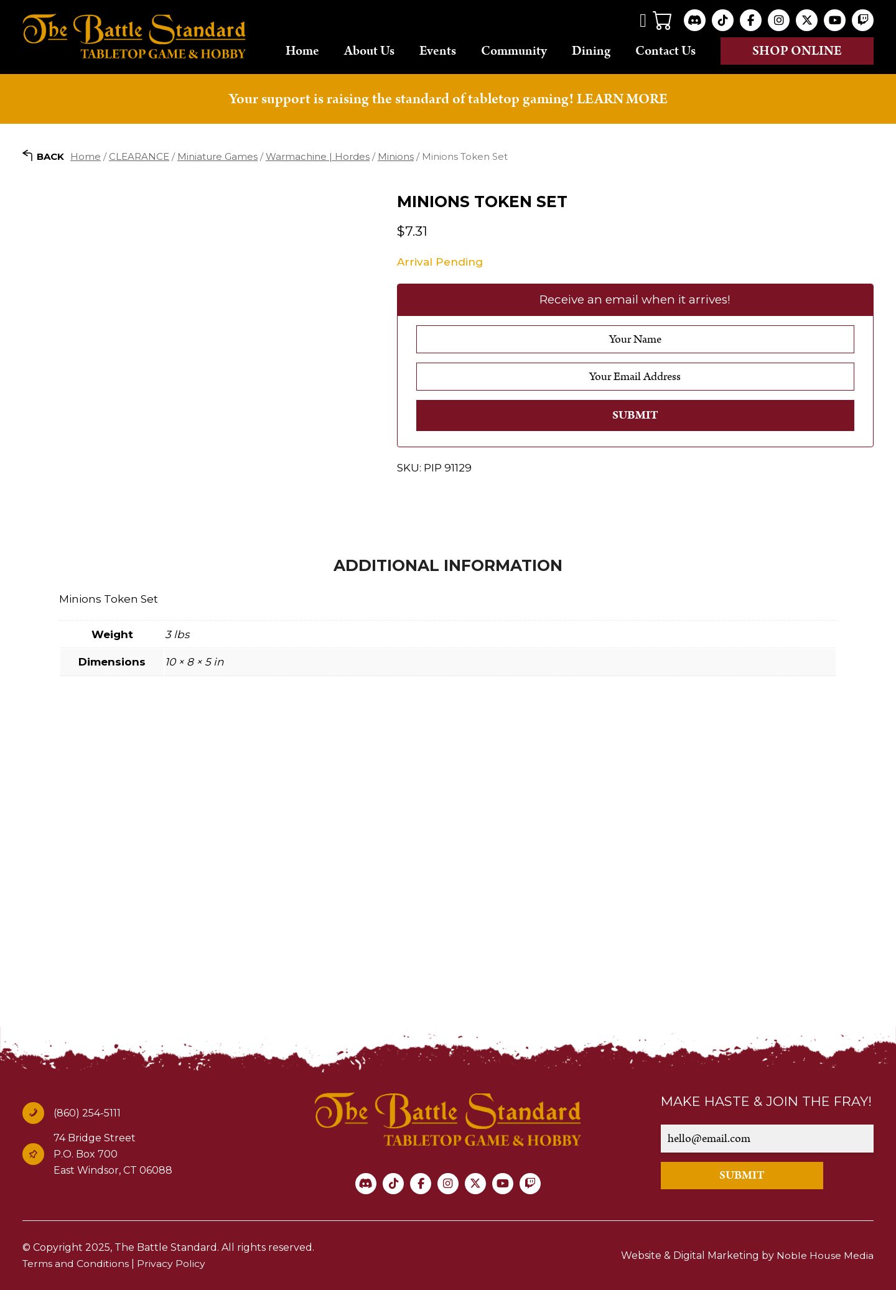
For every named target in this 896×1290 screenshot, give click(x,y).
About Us (369, 50)
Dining (591, 50)
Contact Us (665, 50)
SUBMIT (745, 1175)
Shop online (797, 51)
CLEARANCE (139, 156)
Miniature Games (217, 156)
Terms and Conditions (76, 1263)
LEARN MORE (622, 98)
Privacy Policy (172, 1263)
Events (437, 50)
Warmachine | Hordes (318, 156)
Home (302, 50)
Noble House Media (825, 1255)
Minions (396, 156)
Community (514, 50)
